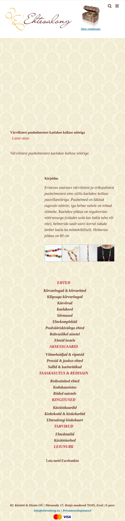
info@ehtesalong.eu (47, 510)
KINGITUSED (63, 400)
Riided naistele (64, 393)
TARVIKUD (63, 426)
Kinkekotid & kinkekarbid (64, 414)
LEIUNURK (63, 446)
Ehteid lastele (64, 340)
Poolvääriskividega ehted (64, 328)
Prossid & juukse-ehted (65, 361)
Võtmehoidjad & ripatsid (65, 354)
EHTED (63, 283)
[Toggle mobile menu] (117, 6)
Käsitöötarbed (64, 440)
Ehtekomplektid (65, 322)
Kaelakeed (65, 309)
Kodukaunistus (65, 387)
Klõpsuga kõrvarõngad (64, 297)
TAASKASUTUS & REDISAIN (63, 373)
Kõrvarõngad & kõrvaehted (64, 290)
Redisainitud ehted (64, 381)
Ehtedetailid (64, 434)
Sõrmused (64, 315)
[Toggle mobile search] (110, 6)
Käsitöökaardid (65, 407)
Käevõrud (64, 303)
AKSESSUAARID (63, 346)
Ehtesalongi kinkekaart (65, 420)
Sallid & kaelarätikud (65, 367)
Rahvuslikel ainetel (65, 334)
